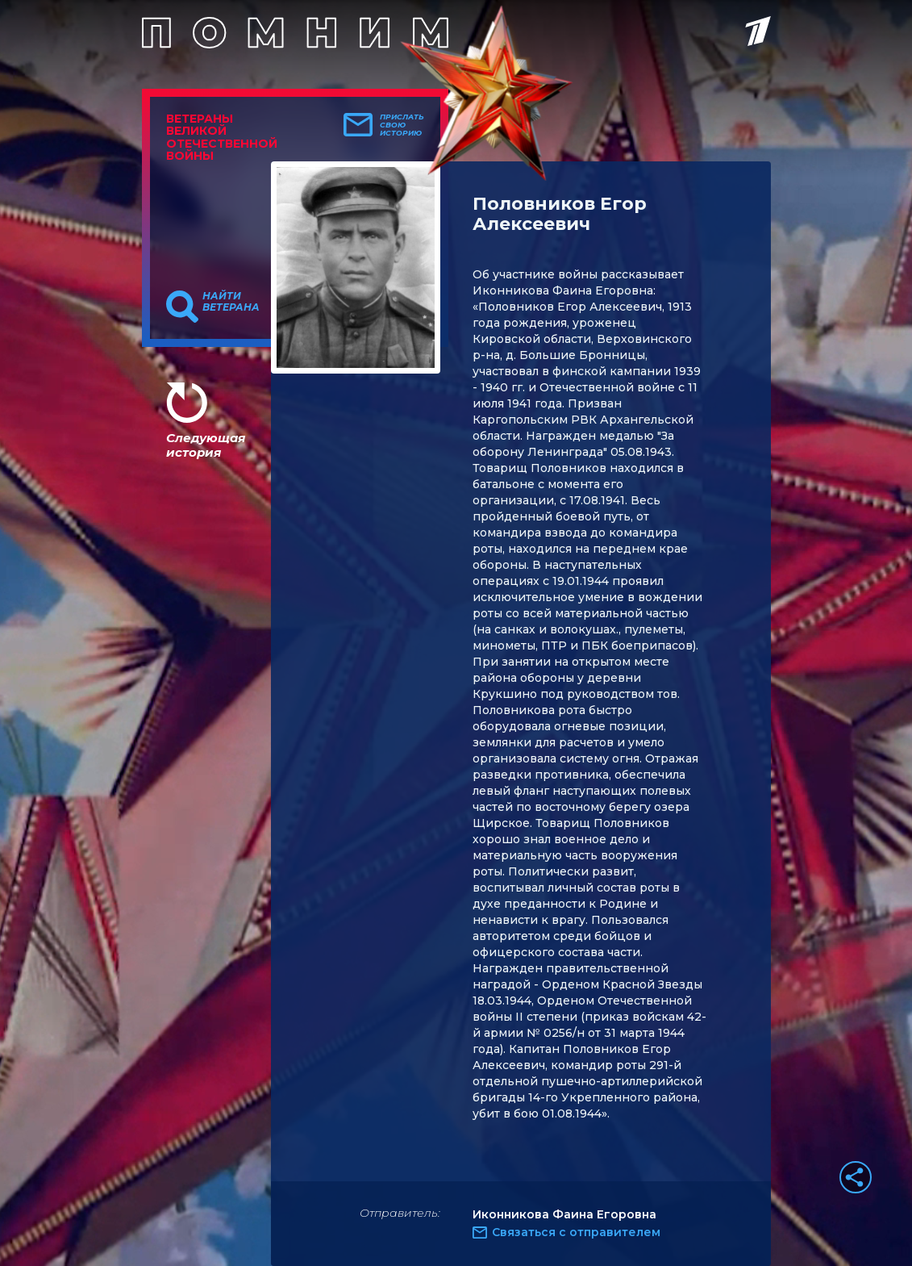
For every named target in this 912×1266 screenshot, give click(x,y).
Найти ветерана (231, 301)
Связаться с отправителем (576, 1232)
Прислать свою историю (402, 125)
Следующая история (205, 445)
